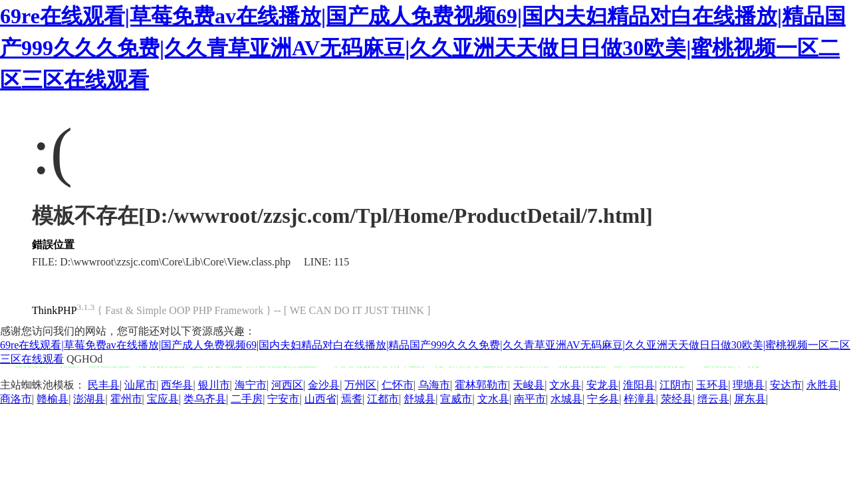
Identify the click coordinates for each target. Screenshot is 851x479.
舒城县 (419, 398)
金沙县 (324, 385)
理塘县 (749, 385)
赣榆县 (52, 398)
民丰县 (104, 385)
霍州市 (126, 398)
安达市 (786, 385)
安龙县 (602, 385)
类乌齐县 (204, 398)
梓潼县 (640, 398)
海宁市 (251, 385)
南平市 (530, 398)
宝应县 (163, 398)
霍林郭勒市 (481, 385)
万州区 (360, 385)
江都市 (383, 398)
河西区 (287, 385)
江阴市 (675, 385)
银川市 (214, 385)
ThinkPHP (54, 310)
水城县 (566, 398)
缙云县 (713, 398)
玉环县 (712, 385)
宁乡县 (603, 398)
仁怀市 (398, 385)
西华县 (177, 385)
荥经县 (677, 398)
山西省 (320, 398)
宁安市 (283, 398)
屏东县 (750, 398)
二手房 (247, 398)
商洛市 (16, 398)
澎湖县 (89, 398)
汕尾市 (140, 385)
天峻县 (529, 385)
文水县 (565, 385)
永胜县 (822, 385)
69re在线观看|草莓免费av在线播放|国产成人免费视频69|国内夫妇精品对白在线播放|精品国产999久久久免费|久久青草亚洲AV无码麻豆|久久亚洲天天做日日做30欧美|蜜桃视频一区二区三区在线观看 (423, 48)
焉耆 (351, 398)
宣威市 (456, 398)
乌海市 (434, 385)
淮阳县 (639, 385)
